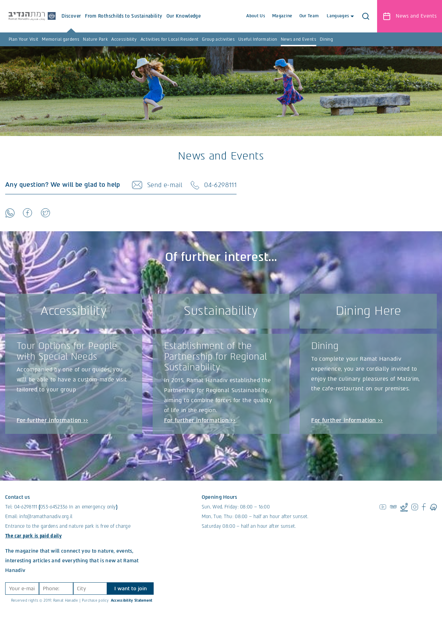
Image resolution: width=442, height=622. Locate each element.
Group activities (218, 39)
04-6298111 (25, 507)
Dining (326, 39)
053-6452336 (53, 507)
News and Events (298, 39)
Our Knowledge (184, 22)
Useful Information (257, 39)
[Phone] (56, 589)
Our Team (309, 15)
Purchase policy (95, 601)
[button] (366, 16)
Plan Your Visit (23, 39)
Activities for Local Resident (170, 39)
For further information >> (52, 420)
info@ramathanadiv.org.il (45, 516)
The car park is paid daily (33, 536)
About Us (255, 15)
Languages (340, 15)
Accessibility (124, 39)
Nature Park (95, 39)
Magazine (282, 15)
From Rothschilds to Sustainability (124, 22)
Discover (72, 22)
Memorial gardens (60, 39)
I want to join (130, 589)
